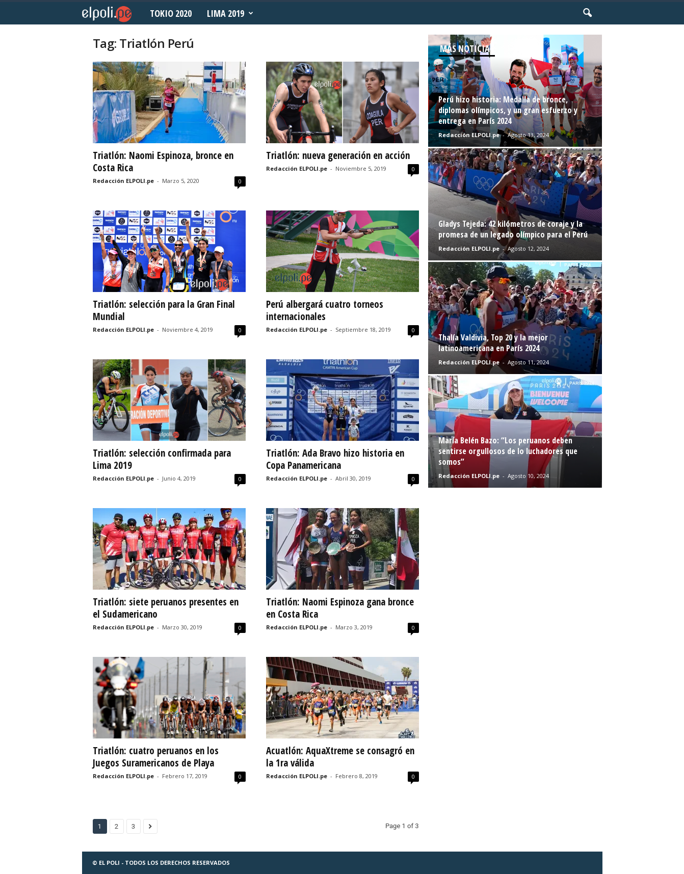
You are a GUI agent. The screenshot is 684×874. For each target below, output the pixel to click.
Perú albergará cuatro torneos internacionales (324, 310)
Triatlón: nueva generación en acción (338, 155)
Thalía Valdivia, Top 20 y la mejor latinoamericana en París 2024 (493, 343)
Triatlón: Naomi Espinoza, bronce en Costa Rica (163, 161)
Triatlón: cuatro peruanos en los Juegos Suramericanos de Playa (156, 757)
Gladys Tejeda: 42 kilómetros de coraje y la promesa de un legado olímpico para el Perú (513, 229)
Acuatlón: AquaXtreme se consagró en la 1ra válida (340, 757)
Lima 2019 (230, 13)
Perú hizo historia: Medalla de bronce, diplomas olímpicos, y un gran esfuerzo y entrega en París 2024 (507, 110)
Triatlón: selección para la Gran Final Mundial (164, 310)
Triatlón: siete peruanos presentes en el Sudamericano (166, 608)
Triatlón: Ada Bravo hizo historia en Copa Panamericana (335, 459)
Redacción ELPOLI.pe (123, 180)
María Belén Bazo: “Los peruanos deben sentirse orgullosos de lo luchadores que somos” (507, 451)
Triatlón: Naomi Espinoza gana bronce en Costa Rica (340, 608)
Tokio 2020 (171, 13)
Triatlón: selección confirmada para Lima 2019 (162, 459)
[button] (587, 13)
